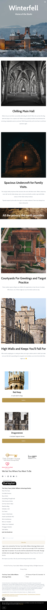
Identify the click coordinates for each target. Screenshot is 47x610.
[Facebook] (2, 476)
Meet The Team (6, 491)
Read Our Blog (5, 506)
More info (21, 603)
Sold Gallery (5, 529)
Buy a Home (5, 496)
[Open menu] (45, 2)
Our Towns (4, 511)
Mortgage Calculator (7, 527)
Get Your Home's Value (7, 503)
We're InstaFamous (6, 519)
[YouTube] (13, 476)
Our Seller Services (6, 493)
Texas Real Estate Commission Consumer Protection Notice (14, 594)
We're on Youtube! (6, 521)
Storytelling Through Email (8, 498)
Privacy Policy (23, 569)
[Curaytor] (9, 484)
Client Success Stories (7, 501)
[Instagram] (16, 476)
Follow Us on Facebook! (8, 524)
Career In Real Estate (7, 514)
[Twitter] (5, 476)
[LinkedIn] (8, 476)
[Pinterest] (10, 476)
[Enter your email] (24, 538)
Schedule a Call (5, 509)
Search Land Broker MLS (8, 516)
